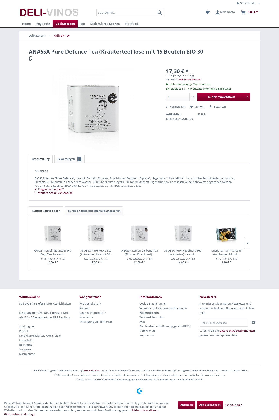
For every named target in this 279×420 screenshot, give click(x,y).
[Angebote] (43, 23)
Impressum (147, 335)
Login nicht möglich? (92, 312)
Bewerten (217, 106)
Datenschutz (148, 331)
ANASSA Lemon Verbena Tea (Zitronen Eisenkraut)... (139, 252)
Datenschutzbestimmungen (237, 330)
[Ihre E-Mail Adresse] (224, 323)
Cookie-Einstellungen (153, 303)
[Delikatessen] (65, 23)
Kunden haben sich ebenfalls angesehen (94, 211)
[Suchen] (160, 12)
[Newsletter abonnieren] (254, 322)
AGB (142, 321)
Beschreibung (41, 159)
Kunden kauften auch (46, 211)
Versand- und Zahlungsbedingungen (163, 308)
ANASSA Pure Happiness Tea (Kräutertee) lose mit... (182, 252)
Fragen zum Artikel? (49, 189)
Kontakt (84, 308)
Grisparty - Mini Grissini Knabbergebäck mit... (226, 252)
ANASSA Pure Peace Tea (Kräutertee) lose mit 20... (96, 252)
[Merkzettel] (207, 12)
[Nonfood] (132, 23)
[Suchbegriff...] (130, 12)
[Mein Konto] (225, 12)
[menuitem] (130, 12)
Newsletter (86, 317)
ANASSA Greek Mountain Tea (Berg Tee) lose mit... (52, 252)
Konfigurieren (233, 405)
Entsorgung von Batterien (95, 321)
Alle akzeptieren (210, 405)
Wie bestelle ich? (90, 303)
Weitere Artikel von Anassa (54, 193)
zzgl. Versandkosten (190, 79)
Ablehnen (186, 405)
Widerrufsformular (152, 317)
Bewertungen (69, 159)
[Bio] (83, 23)
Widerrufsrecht (149, 312)
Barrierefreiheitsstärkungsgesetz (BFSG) (165, 326)
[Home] (26, 23)
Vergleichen (175, 106)
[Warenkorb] (249, 12)
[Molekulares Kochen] (105, 23)
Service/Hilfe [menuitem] (247, 3)
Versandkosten (92, 370)
